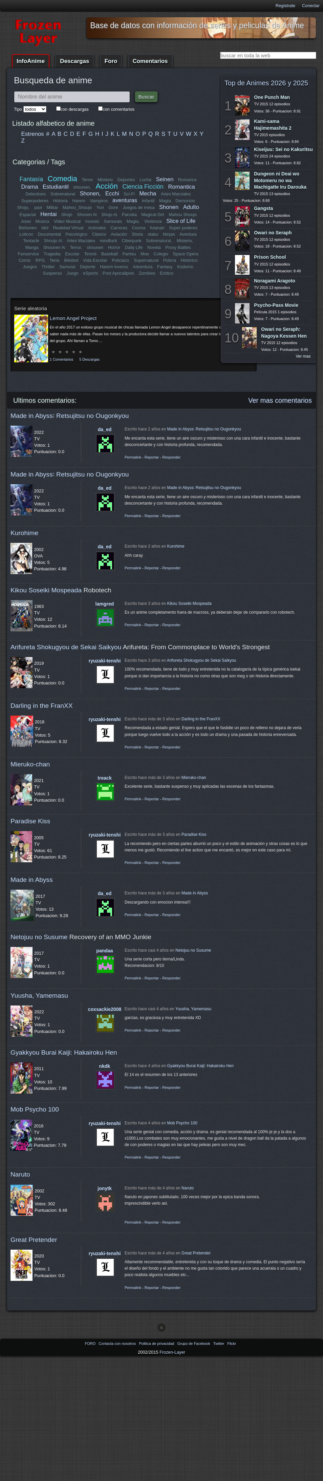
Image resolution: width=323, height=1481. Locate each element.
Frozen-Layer (172, 1352)
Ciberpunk (131, 240)
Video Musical (67, 221)
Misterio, (185, 240)
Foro (111, 61)
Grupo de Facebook (194, 1343)
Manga (32, 247)
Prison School (270, 257)
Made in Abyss (31, 879)
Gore (113, 207)
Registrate (285, 5)
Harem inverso (114, 266)
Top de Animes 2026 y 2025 (266, 83)
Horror (114, 247)
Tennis (90, 253)
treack (105, 778)
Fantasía (31, 179)
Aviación (119, 234)
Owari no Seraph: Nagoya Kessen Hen (284, 332)
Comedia (62, 178)
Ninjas (169, 234)
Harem (78, 200)
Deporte (87, 266)
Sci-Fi (129, 193)
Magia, (133, 221)
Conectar (311, 5)
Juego (73, 273)
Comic (25, 260)
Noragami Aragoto (274, 280)
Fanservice (28, 253)
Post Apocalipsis (118, 273)
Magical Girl (152, 214)
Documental (49, 234)
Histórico (189, 260)
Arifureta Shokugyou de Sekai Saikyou (65, 647)
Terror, (76, 247)
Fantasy (165, 266)
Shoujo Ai (53, 240)
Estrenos (32, 134)
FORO (90, 1343)
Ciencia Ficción (142, 186)
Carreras (118, 227)
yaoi (38, 207)
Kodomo (185, 266)
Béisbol (71, 260)
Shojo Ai (109, 214)
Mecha (147, 193)
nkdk (104, 1066)
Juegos (30, 266)
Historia (60, 200)
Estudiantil (56, 187)
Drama (29, 187)
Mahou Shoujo (183, 214)
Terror (87, 179)
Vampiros (99, 200)
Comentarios (150, 61)
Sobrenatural (62, 193)
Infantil (148, 200)
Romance (187, 179)
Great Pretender (33, 1239)
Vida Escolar (95, 260)
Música (42, 221)
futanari (157, 227)
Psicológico (76, 234)
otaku (153, 234)
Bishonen (28, 227)
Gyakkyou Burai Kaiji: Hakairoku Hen (63, 1052)
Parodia (129, 214)
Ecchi (112, 193)
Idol (44, 227)
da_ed (105, 429)
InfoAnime (31, 61)
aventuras (124, 200)
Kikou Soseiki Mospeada (46, 590)
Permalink (133, 457)
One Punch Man (272, 97)
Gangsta (263, 208)
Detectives (35, 193)
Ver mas (303, 356)
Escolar (72, 253)
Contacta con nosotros (118, 1343)
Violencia (153, 221)
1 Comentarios (61, 359)
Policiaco (120, 260)
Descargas (74, 61)
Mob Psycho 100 (34, 1109)
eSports (90, 273)
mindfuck (108, 240)
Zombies (147, 273)
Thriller (48, 266)
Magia (165, 200)
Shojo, (23, 207)
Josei (26, 221)
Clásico (99, 234)
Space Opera (185, 253)
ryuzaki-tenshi (105, 660)
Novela (154, 247)
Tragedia (52, 253)
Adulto (191, 207)
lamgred (104, 604)
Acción (107, 186)
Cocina (139, 227)
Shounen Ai (54, 247)
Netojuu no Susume (39, 936)
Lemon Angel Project (73, 318)
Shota (137, 234)
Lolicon (26, 234)
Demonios (185, 200)
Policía (169, 260)
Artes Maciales (81, 240)
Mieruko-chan (30, 764)
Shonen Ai (86, 214)
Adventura (142, 266)
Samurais (113, 221)
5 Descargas (89, 359)
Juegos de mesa (138, 207)
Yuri (100, 207)
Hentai (48, 214)
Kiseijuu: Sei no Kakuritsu (283, 149)
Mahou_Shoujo (77, 207)
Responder (171, 457)
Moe (145, 253)
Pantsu (129, 253)
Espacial (27, 214)
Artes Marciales (176, 193)
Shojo (66, 214)
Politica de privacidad (157, 1343)
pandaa (104, 950)
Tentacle (31, 240)
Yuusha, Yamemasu (39, 995)
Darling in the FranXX (41, 705)
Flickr (231, 1343)
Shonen (168, 207)
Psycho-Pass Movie (276, 305)
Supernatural (146, 260)
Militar (52, 207)
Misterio (105, 179)
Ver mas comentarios (280, 400)
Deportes (126, 179)
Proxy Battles (178, 247)
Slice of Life (180, 221)
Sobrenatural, (159, 240)
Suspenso (52, 273)
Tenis (54, 260)
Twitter (219, 1343)
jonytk (104, 1188)
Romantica (181, 187)
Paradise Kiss (30, 821)
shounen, (82, 187)
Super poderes (183, 227)
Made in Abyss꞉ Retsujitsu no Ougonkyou (69, 415)
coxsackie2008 (105, 1009)
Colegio (161, 253)
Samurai (67, 266)
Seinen (165, 179)
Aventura (188, 234)
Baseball (109, 253)
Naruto (20, 1174)
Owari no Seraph (273, 232)
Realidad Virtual (68, 227)
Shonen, (90, 193)
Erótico (166, 273)
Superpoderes (34, 200)
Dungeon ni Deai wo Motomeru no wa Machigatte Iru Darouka (280, 180)
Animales (97, 227)
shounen (95, 247)
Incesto (92, 221)
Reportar (152, 457)
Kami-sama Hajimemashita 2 (273, 124)
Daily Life (134, 247)
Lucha (145, 179)
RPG (40, 260)
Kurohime (24, 532)
